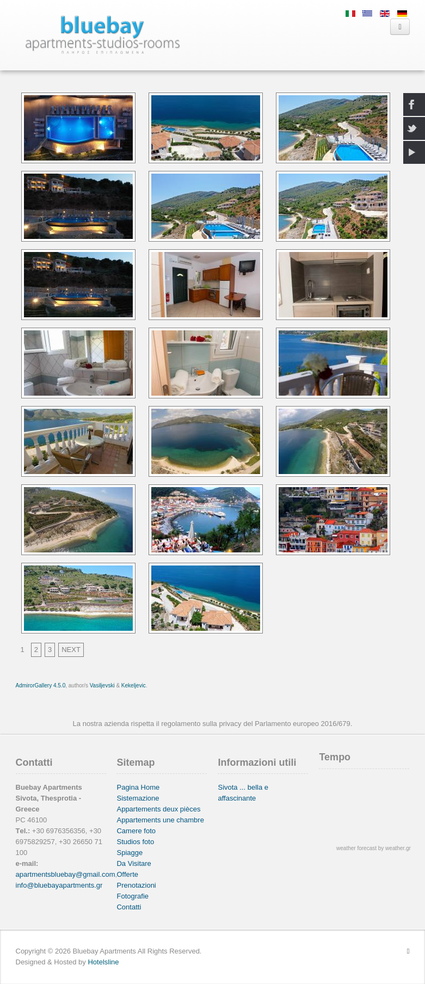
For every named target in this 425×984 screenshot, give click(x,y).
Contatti (128, 907)
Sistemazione (137, 798)
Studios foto (135, 842)
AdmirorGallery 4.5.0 (41, 685)
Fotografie (132, 896)
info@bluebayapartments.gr (59, 885)
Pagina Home (137, 787)
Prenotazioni (136, 885)
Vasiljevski (102, 685)
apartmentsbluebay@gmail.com (65, 874)
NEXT (71, 649)
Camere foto (136, 831)
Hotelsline (103, 962)
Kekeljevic (133, 685)
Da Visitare (133, 863)
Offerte (127, 874)
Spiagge (129, 852)
